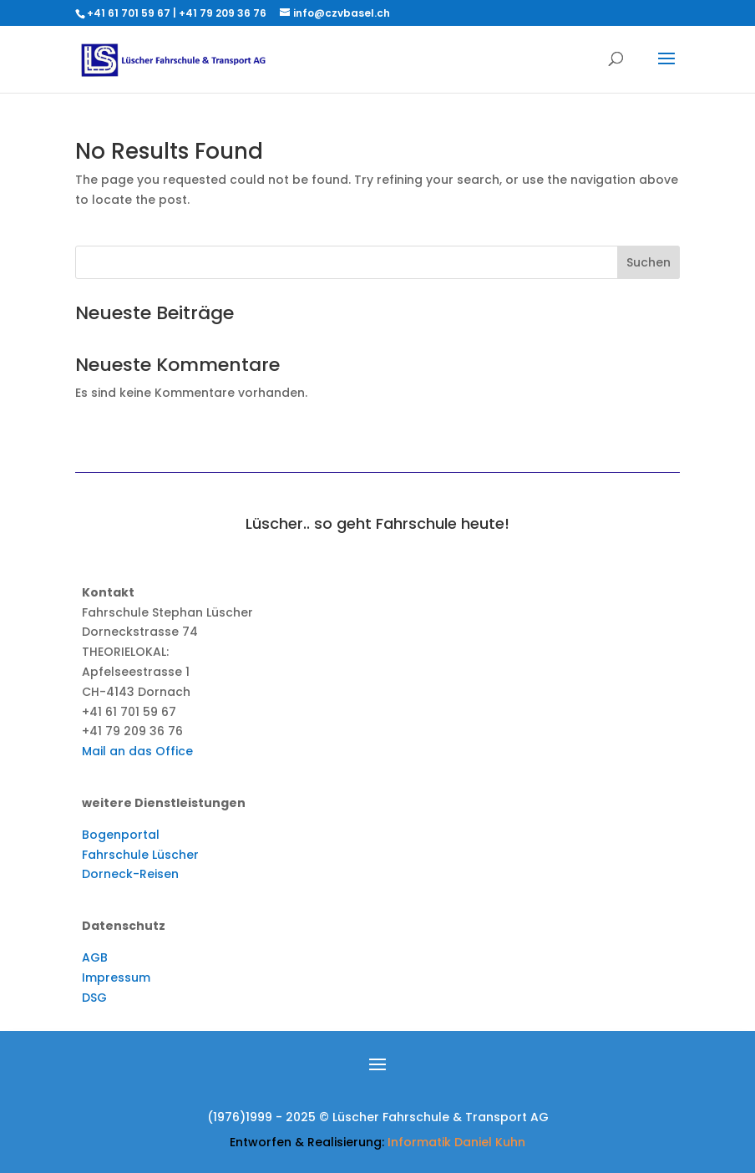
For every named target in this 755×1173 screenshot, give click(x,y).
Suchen (648, 262)
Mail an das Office (137, 751)
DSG (94, 997)
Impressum (116, 977)
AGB (95, 957)
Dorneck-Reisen (130, 874)
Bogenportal (121, 834)
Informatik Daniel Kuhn (456, 1142)
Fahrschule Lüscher (140, 854)
